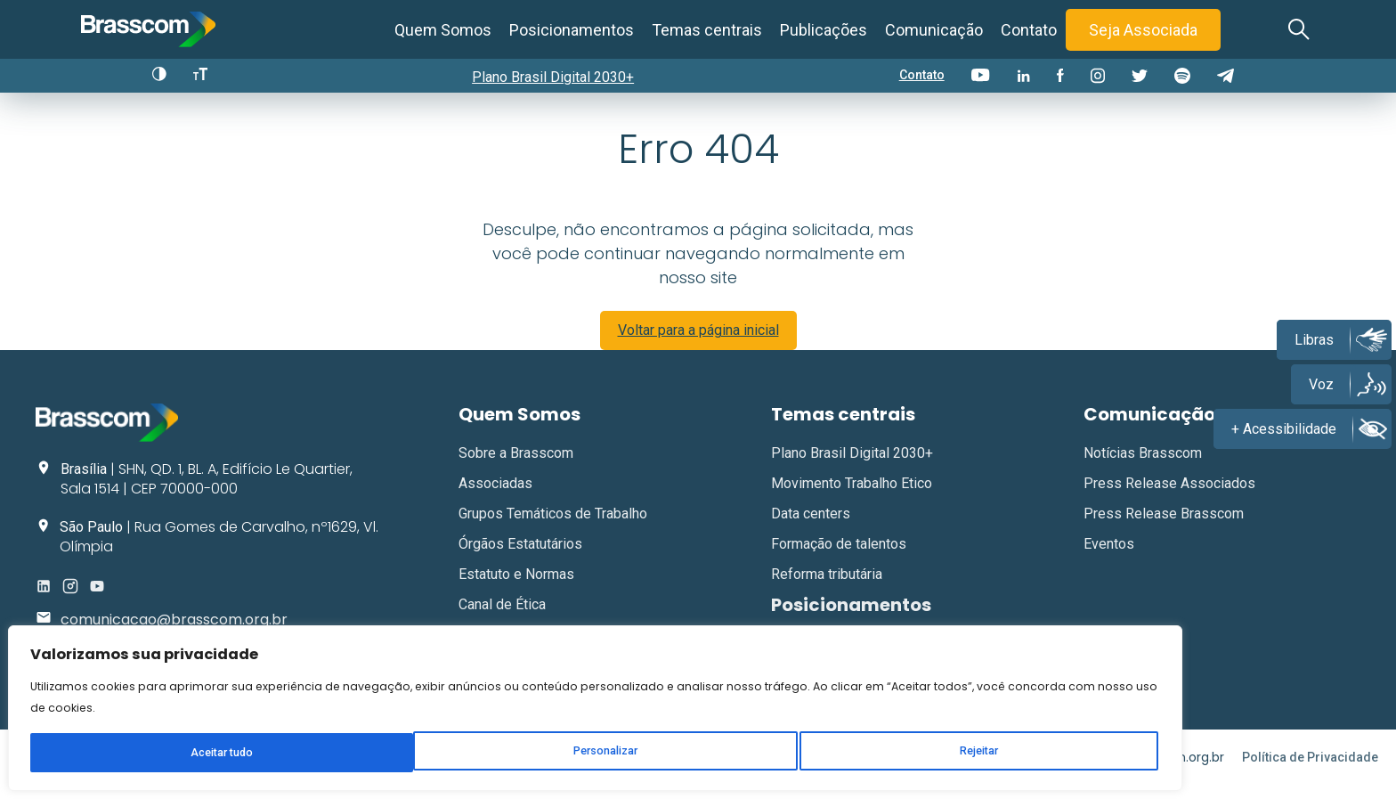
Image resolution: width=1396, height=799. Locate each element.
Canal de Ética (502, 618)
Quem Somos (442, 29)
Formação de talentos (838, 558)
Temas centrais (707, 29)
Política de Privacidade (1310, 771)
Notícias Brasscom (1143, 467)
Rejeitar (234, 725)
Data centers (810, 527)
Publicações (823, 29)
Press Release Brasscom (1164, 527)
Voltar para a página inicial (698, 344)
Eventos (1109, 558)
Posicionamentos (571, 29)
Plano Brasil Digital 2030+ (558, 77)
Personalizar (121, 725)
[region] (231, 648)
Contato (1029, 29)
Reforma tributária (826, 588)
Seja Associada (1143, 29)
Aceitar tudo (345, 725)
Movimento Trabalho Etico (851, 497)
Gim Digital (570, 771)
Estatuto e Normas (516, 588)
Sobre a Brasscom (516, 467)
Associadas (495, 497)
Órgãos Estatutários (520, 558)
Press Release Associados (1169, 497)
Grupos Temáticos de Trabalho (553, 527)
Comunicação (934, 29)
